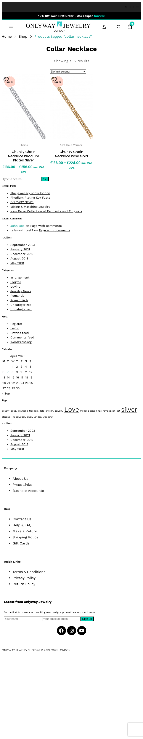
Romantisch (19, 300)
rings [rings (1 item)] (99, 410)
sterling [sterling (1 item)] (6, 416)
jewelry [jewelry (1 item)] (59, 410)
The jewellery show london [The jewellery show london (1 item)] (26, 416)
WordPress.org (21, 342)
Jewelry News (20, 291)
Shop (23, 36)
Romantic (17, 295)
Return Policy (24, 584)
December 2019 (21, 254)
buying (15, 286)
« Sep (6, 393)
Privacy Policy (24, 578)
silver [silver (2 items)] (129, 409)
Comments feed (22, 337)
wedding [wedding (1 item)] (48, 416)
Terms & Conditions (29, 572)
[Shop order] (68, 71)
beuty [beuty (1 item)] (14, 410)
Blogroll (15, 282)
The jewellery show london (30, 193)
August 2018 (19, 258)
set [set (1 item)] (118, 410)
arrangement (19, 277)
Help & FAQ (22, 525)
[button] (129, 7)
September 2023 (22, 244)
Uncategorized (21, 304)
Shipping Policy (25, 537)
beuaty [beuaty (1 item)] (6, 410)
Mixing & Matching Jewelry (30, 206)
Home (7, 36)
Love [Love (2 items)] (71, 409)
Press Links (22, 485)
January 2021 (20, 249)
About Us (20, 479)
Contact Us (22, 519)
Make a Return (25, 531)
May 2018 (17, 263)
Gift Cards (21, 543)
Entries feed (19, 333)
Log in (14, 328)
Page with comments (46, 225)
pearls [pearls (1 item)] (91, 410)
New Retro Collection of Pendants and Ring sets (46, 211)
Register (16, 323)
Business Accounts (28, 491)
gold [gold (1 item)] (42, 410)
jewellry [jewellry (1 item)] (49, 410)
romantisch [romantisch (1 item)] (109, 410)
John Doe (17, 225)
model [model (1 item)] (83, 410)
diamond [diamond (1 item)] (23, 410)
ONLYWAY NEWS (22, 202)
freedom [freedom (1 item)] (34, 410)
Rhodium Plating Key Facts (30, 197)
